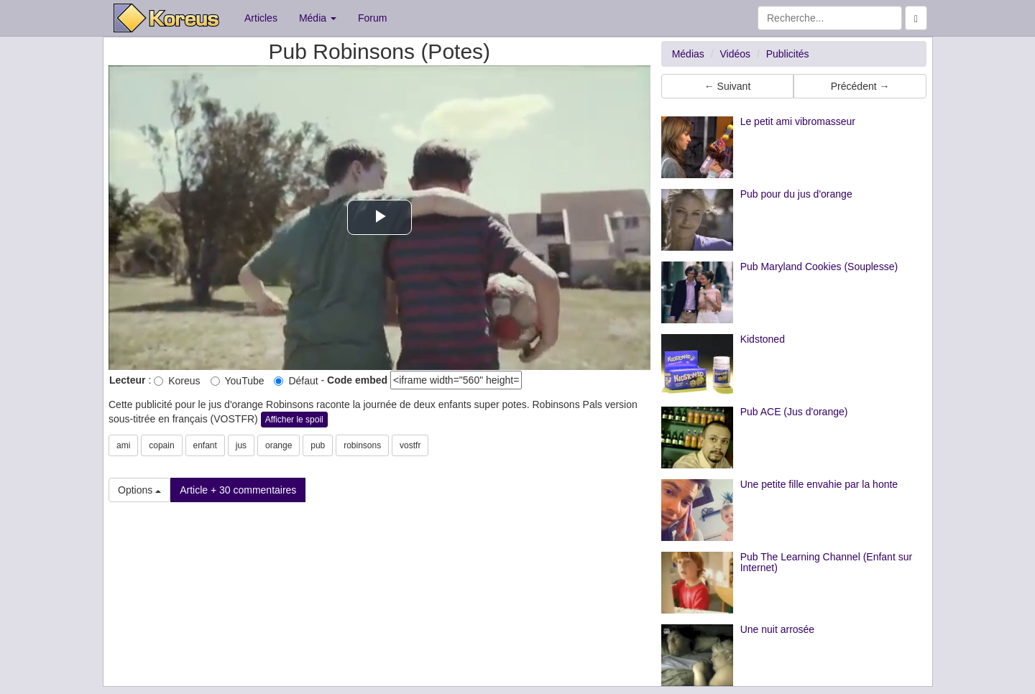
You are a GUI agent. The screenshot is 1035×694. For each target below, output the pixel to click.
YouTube (237, 381)
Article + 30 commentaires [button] (238, 490)
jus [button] (241, 445)
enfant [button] (205, 445)
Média (317, 18)
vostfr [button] (410, 445)
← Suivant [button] (727, 86)
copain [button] (161, 445)
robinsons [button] (362, 445)
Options (139, 490)
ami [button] (123, 445)
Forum (372, 18)
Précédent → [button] (860, 86)
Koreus (177, 381)
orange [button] (278, 445)
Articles (260, 18)
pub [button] (317, 445)
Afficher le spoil (294, 420)
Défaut (296, 381)
